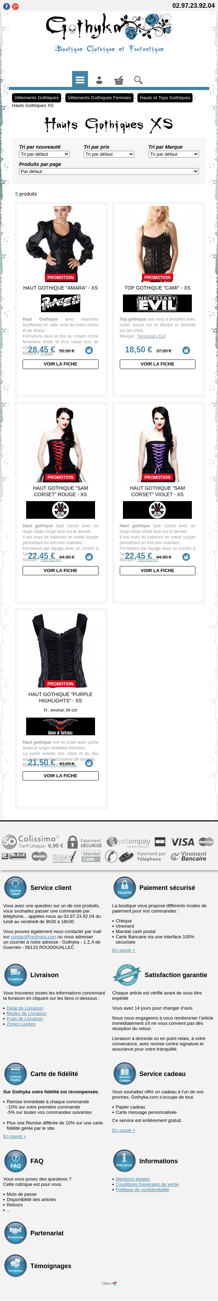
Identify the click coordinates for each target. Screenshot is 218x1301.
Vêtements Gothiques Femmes (99, 97)
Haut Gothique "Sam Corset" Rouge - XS (60, 489)
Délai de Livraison (25, 1000)
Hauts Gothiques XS (33, 105)
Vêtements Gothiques (36, 97)
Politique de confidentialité (142, 1182)
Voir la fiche (60, 364)
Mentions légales (133, 1171)
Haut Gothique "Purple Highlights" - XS (61, 693)
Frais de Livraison (25, 1011)
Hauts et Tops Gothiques (165, 97)
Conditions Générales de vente (147, 1177)
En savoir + (123, 942)
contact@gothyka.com (34, 929)
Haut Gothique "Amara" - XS (60, 288)
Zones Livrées (21, 1016)
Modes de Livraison (27, 1006)
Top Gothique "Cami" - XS (157, 288)
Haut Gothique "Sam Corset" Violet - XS (157, 489)
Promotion (60, 277)
